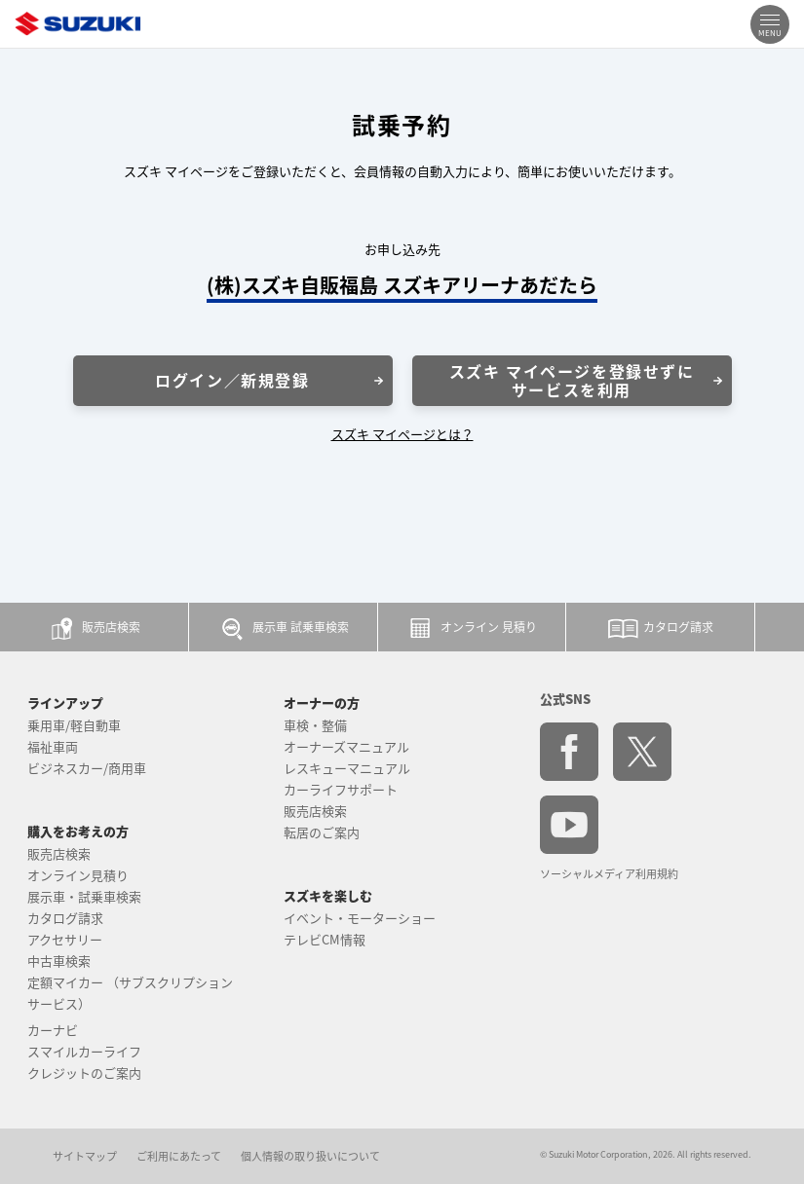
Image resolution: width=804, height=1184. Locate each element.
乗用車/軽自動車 (74, 725)
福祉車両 (52, 746)
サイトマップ (85, 1156)
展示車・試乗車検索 (84, 896)
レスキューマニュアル (347, 767)
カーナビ (52, 1029)
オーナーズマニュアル (346, 746)
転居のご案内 (322, 832)
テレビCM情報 (324, 939)
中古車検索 (59, 960)
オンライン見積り (78, 875)
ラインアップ (65, 702)
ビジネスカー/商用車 (86, 767)
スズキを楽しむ (328, 895)
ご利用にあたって (178, 1156)
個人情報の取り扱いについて (310, 1156)
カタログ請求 (65, 917)
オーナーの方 (322, 702)
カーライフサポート (341, 789)
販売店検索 (59, 853)
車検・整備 (315, 725)
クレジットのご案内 (84, 1072)
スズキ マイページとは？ (402, 434)
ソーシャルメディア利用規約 (609, 874)
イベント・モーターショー (360, 917)
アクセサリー (64, 939)
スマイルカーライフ (84, 1051)
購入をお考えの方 (78, 831)
